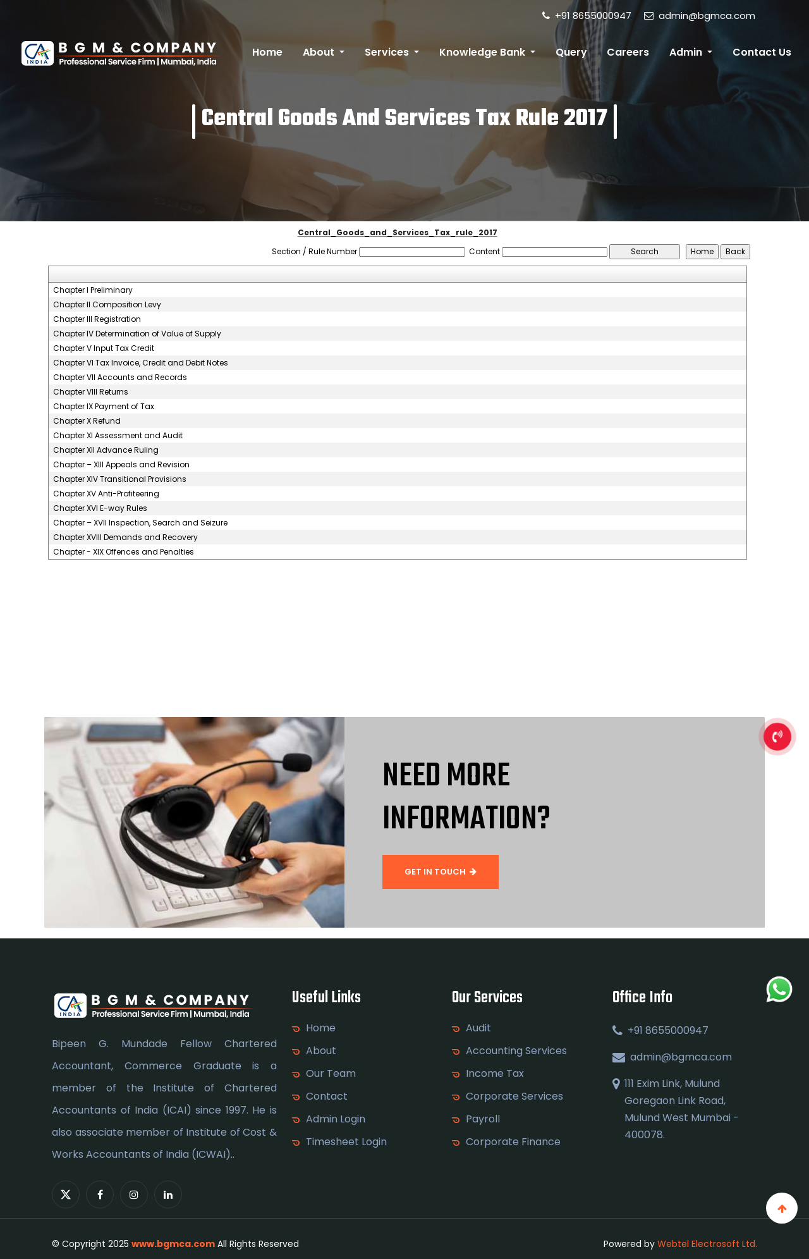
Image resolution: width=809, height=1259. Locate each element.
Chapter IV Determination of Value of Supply (137, 334)
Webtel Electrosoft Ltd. (707, 1244)
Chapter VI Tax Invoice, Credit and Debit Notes (140, 363)
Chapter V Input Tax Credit (103, 348)
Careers (628, 52)
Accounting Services (516, 1051)
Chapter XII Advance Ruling (106, 450)
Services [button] (388, 52)
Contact (327, 1096)
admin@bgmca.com (699, 15)
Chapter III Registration (97, 319)
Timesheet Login (346, 1142)
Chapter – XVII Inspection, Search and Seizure (140, 523)
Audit (478, 1028)
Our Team (331, 1073)
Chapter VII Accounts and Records (120, 377)
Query (571, 52)
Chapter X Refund (87, 421)
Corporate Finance (513, 1142)
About (321, 1051)
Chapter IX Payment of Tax (103, 407)
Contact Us (762, 52)
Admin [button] (687, 52)
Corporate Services (514, 1096)
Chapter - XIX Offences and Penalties (123, 552)
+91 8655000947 (586, 15)
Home (267, 52)
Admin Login (335, 1119)
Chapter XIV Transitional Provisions (119, 479)
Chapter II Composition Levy (107, 305)
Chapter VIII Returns (90, 392)
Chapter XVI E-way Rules (100, 508)
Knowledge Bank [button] (483, 52)
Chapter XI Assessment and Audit (118, 436)
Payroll (483, 1119)
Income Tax (495, 1073)
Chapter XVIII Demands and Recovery (125, 537)
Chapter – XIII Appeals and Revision (121, 465)
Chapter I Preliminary (93, 290)
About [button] (320, 52)
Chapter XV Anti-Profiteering (106, 494)
